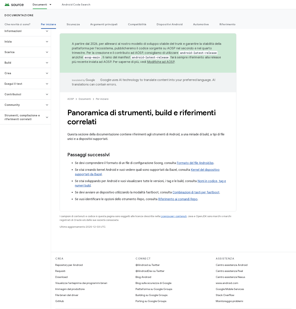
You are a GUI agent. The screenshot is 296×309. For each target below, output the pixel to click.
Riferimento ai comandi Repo (177, 199)
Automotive (201, 24)
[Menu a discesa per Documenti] (52, 4)
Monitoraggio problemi (229, 301)
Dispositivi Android (170, 24)
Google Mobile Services (230, 289)
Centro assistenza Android (231, 265)
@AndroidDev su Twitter (150, 271)
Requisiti (60, 271)
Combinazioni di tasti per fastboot (196, 192)
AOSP (70, 99)
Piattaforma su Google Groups (154, 289)
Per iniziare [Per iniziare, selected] (48, 24)
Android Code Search (76, 4)
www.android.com (227, 283)
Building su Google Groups (151, 295)
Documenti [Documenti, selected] (40, 4)
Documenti (85, 99)
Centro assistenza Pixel (229, 271)
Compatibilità (137, 24)
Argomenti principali (103, 24)
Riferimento (228, 24)
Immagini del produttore (70, 289)
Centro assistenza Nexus (230, 277)
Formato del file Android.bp (195, 163)
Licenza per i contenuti (174, 216)
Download (61, 277)
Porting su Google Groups (151, 301)
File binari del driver (66, 295)
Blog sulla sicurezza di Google (153, 283)
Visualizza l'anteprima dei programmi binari (81, 283)
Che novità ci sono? (17, 24)
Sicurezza (73, 24)
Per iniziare (102, 99)
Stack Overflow (225, 295)
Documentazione (19, 15)
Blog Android (143, 277)
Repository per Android (69, 265)
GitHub (59, 301)
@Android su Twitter (148, 265)
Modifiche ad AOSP (160, 62)
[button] (22, 31)
